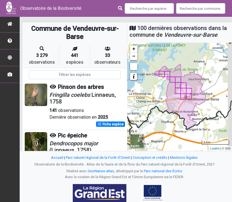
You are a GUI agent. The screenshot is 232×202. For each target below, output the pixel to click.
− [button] (133, 56)
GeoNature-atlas (101, 171)
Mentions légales (184, 157)
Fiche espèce (110, 124)
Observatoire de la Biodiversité (50, 8)
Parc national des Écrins (163, 171)
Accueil (57, 157)
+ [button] (133, 49)
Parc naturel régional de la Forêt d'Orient (98, 157)
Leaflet (214, 148)
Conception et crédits (150, 157)
